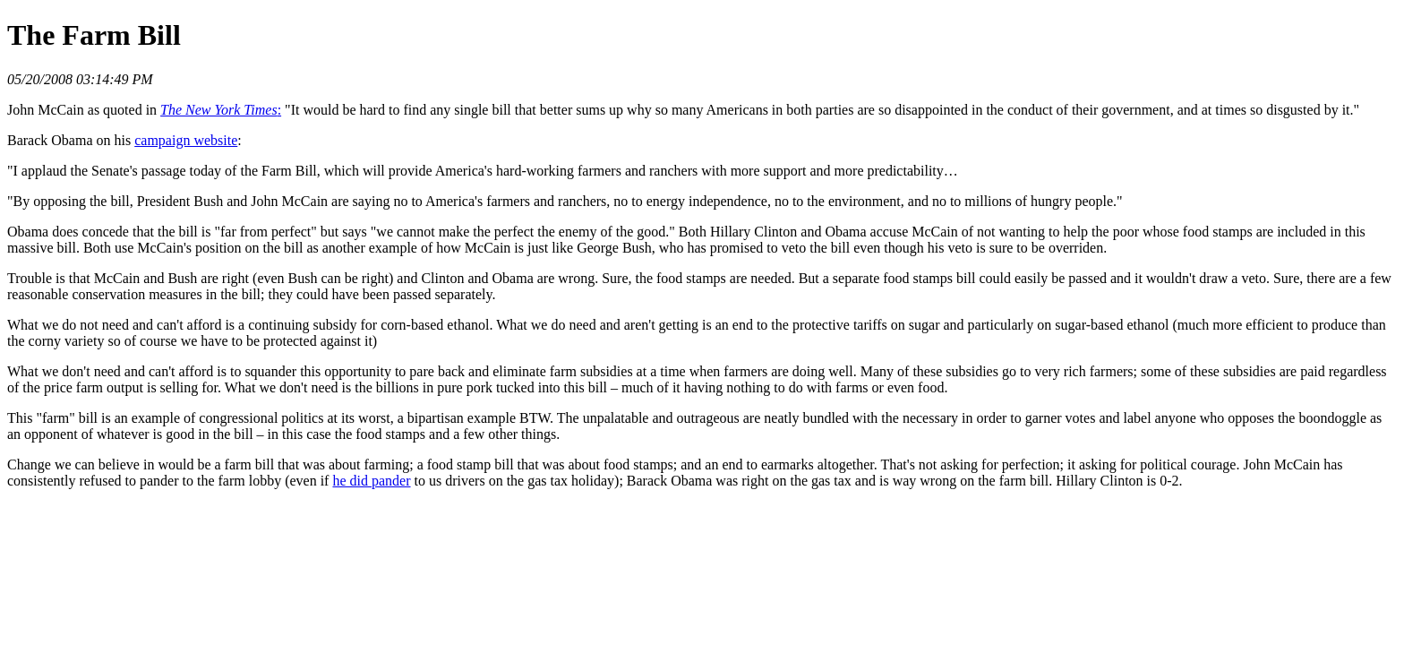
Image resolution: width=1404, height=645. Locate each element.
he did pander (371, 480)
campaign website (185, 140)
